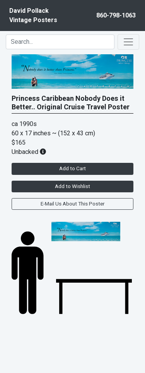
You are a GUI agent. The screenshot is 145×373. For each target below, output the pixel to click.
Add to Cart (72, 169)
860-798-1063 (116, 15)
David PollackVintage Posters (33, 15)
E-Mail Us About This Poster (72, 204)
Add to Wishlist (72, 186)
